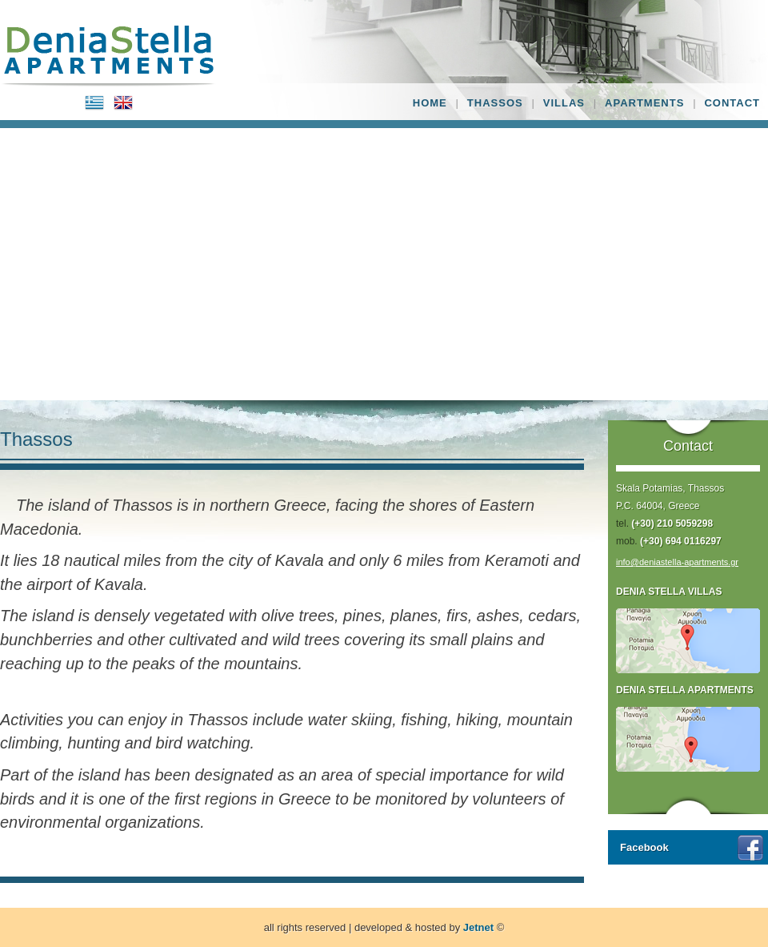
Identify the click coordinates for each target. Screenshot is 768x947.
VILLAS (564, 103)
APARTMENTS (644, 103)
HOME (430, 103)
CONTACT (732, 103)
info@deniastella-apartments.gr (677, 562)
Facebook (644, 847)
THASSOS (495, 103)
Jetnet (478, 927)
